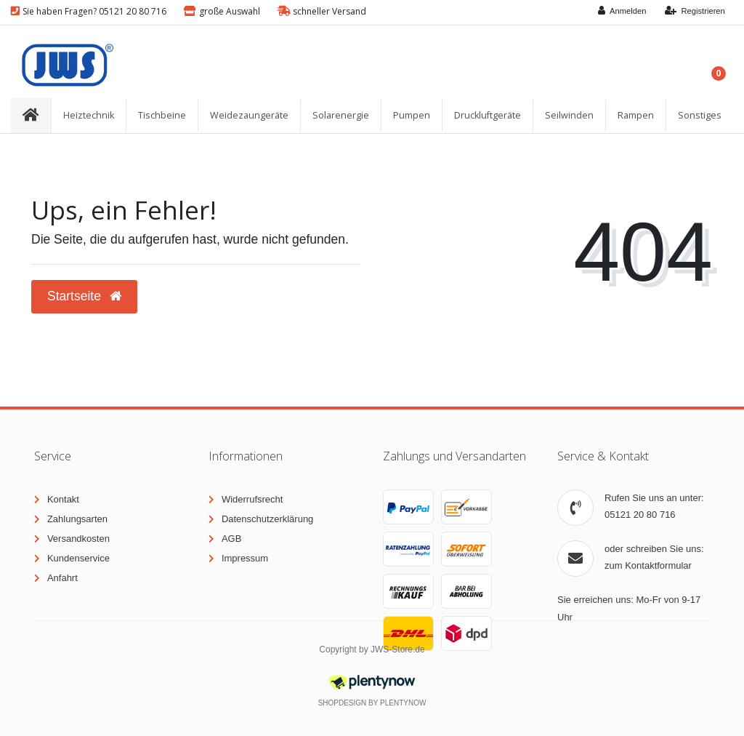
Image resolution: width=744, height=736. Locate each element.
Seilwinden (569, 115)
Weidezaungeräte (249, 115)
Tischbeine (162, 115)
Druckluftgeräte (487, 115)
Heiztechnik (88, 115)
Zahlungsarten (77, 518)
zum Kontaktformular (648, 565)
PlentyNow (403, 703)
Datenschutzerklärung (267, 518)
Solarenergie (340, 115)
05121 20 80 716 (640, 514)
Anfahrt (62, 577)
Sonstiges (699, 115)
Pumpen (411, 115)
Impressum (245, 558)
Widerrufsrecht (252, 499)
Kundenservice (78, 558)
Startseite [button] (84, 296)
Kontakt (63, 499)
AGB (231, 538)
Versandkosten (78, 538)
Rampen (636, 115)
